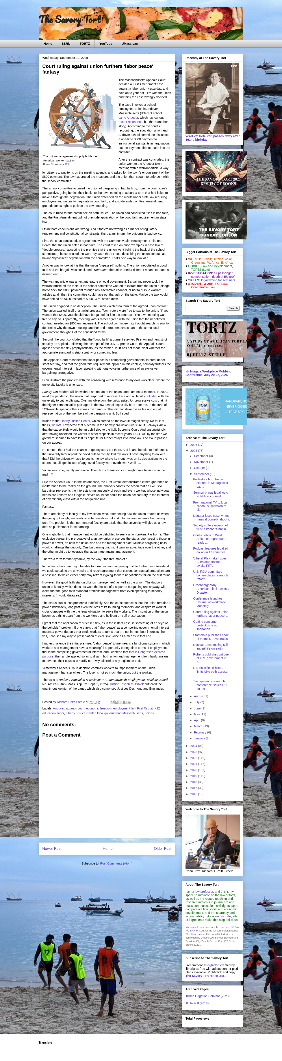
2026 (194, 444)
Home (48, 43)
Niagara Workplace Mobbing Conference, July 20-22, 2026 (209, 373)
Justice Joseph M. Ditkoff (126, 684)
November (201, 462)
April (197, 720)
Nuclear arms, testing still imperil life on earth (210, 646)
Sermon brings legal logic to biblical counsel (210, 494)
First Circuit (145, 708)
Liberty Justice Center (75, 421)
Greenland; (198, 262)
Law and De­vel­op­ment (216, 266)
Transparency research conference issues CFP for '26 (210, 685)
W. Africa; (213, 262)
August (199, 696)
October (200, 468)
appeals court (75, 708)
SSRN (66, 43)
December (201, 456)
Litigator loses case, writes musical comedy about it (211, 517)
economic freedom (98, 708)
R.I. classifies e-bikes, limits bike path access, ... (210, 671)
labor (61, 713)
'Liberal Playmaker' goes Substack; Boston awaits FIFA (210, 562)
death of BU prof (223, 276)
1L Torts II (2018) (197, 1003)
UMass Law (130, 43)
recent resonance (130, 122)
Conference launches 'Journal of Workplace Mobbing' (209, 602)
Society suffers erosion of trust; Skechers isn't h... (210, 527)
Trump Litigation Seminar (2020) (208, 996)
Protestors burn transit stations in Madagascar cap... (210, 483)
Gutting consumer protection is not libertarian (205, 625)
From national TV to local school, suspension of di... (210, 506)
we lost (56, 425)
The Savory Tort (70, 19)
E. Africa (227, 262)
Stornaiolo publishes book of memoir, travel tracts (210, 637)
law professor (204, 891)
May (197, 714)
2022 (194, 758)
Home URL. (206, 976)
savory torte (223, 916)
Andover (58, 708)
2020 (194, 770)
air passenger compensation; (211, 274)
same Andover (128, 117)
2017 (194, 788)
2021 (194, 764)
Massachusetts (132, 713)
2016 (194, 794)
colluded (151, 396)
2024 (194, 746)
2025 (194, 450)
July (197, 702)
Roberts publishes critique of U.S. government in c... (211, 658)
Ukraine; (218, 259)
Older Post (162, 848)
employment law (124, 708)
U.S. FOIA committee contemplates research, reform (211, 575)
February (200, 732)
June (197, 708)
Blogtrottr (211, 965)
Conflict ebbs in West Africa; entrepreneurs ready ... (209, 538)
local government (109, 713)
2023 (194, 752)
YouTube (105, 43)
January (200, 738)
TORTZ (85, 43)
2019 (194, 776)
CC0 (67, 164)
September (202, 474)
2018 (194, 782)
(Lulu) (206, 269)
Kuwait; (207, 259)
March (198, 726)
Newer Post (51, 848)
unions (149, 713)
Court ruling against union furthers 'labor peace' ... (210, 613)
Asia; (228, 259)
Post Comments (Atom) (116, 863)
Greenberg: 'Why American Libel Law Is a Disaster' (211, 588)
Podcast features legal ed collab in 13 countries (210, 550)
